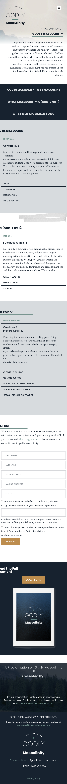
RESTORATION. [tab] (9, 195)
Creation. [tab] (8, 139)
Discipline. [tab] (7, 288)
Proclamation (17, 760)
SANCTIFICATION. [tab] (11, 200)
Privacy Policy (33, 778)
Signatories (36, 760)
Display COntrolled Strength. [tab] (18, 383)
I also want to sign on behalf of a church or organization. (30, 501)
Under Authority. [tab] (11, 282)
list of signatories (29, 439)
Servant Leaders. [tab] (11, 276)
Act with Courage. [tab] (12, 372)
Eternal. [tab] (7, 235)
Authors (51, 760)
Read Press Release (34, 766)
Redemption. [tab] (8, 189)
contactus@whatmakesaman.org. (35, 703)
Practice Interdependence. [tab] (16, 389)
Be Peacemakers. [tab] (11, 320)
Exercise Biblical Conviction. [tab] (18, 395)
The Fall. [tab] (6, 183)
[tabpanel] (33, 161)
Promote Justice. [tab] (11, 377)
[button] (59, 8)
